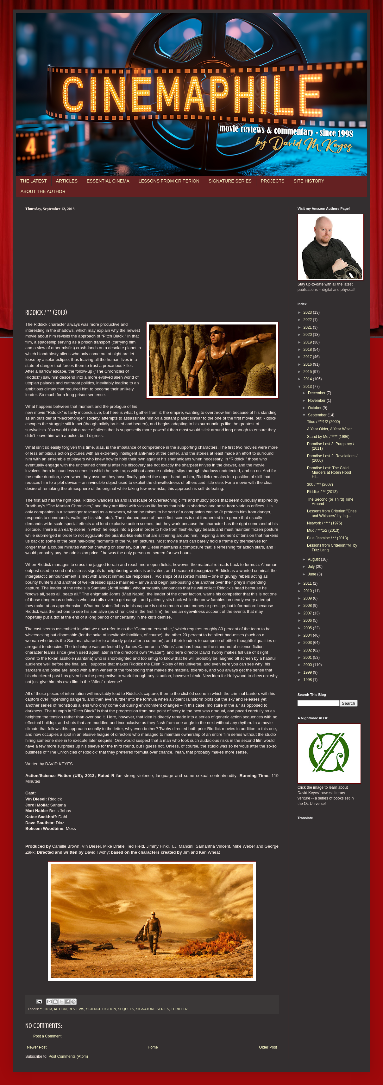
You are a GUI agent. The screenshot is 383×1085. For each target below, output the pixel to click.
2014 (308, 379)
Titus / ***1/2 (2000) (323, 422)
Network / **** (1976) (324, 523)
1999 (308, 672)
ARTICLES (67, 180)
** (41, 1009)
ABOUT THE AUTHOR (43, 191)
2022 (308, 320)
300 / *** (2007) (320, 484)
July (312, 566)
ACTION (60, 1009)
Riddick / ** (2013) (322, 492)
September (318, 415)
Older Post (268, 1047)
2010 (308, 591)
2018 (308, 349)
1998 (308, 679)
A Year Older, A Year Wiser (329, 429)
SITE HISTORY (309, 180)
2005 (308, 628)
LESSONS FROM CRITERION (169, 180)
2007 (308, 613)
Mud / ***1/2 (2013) (323, 530)
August (314, 559)
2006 (308, 620)
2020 (308, 334)
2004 (308, 635)
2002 (308, 650)
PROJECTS (273, 180)
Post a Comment (47, 1036)
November (317, 400)
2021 (308, 327)
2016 (308, 364)
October (315, 408)
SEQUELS (126, 1009)
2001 (308, 657)
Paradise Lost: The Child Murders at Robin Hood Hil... (329, 472)
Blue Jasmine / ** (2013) (327, 538)
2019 (308, 342)
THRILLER (179, 1009)
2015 (308, 371)
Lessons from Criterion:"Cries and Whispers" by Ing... (331, 513)
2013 (48, 1009)
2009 (308, 598)
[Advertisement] (152, 259)
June (312, 574)
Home (153, 1047)
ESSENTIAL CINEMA (108, 180)
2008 (308, 605)
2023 (308, 312)
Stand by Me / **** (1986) (328, 436)
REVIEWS (76, 1009)
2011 (308, 583)
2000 (308, 665)
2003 (308, 642)
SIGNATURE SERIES (230, 180)
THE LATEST (33, 180)
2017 (308, 357)
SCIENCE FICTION (101, 1009)
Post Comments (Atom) (68, 1056)
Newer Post (37, 1047)
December (317, 393)
